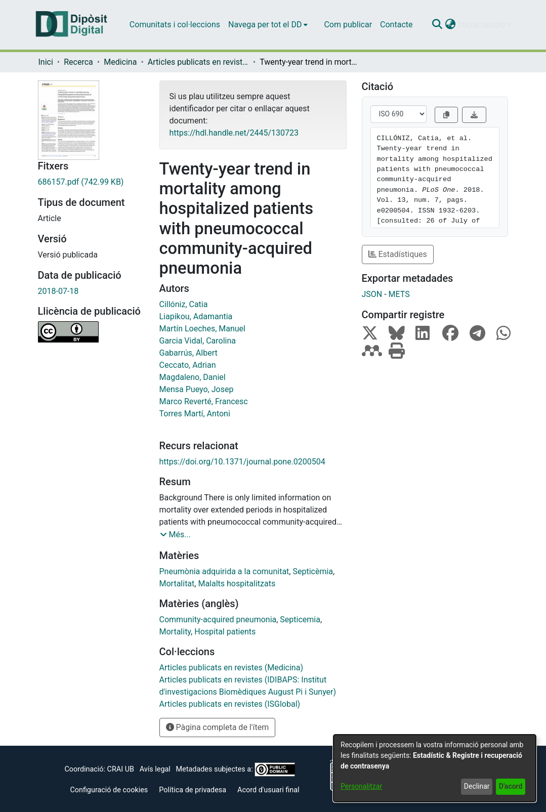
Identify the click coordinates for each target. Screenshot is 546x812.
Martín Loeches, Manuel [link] (202, 328)
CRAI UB (120, 769)
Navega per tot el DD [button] (265, 24)
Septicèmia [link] (312, 571)
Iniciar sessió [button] (483, 24)
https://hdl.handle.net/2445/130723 (234, 133)
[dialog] (434, 768)
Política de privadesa (192, 790)
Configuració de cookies (109, 790)
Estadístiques (397, 254)
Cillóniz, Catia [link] (183, 304)
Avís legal (155, 769)
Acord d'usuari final (268, 790)
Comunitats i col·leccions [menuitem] (175, 24)
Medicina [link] (120, 62)
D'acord (511, 786)
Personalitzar (361, 786)
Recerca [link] (78, 62)
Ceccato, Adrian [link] (187, 365)
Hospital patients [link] (225, 631)
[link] (91, 182)
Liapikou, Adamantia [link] (196, 316)
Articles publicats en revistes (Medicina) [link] (198, 62)
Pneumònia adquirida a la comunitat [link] (224, 571)
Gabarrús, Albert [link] (188, 353)
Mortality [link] (175, 631)
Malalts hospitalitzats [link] (236, 583)
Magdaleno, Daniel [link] (192, 377)
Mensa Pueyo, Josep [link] (196, 389)
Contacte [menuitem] (396, 24)
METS (399, 294)
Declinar (477, 786)
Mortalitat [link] (177, 583)
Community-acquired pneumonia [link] (218, 619)
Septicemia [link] (300, 619)
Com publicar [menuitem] (348, 24)
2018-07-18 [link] (58, 291)
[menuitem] (268, 25)
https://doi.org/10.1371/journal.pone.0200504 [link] (242, 461)
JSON (372, 294)
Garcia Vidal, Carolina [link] (197, 341)
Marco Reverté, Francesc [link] (203, 401)
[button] (437, 25)
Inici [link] (45, 62)
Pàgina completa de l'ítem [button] (217, 727)
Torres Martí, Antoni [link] (194, 413)
